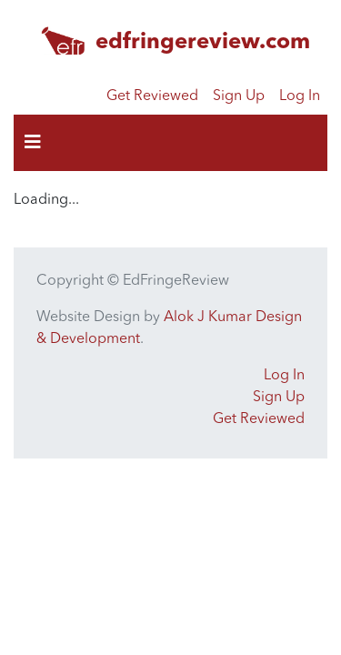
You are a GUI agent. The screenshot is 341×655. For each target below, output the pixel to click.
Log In (299, 96)
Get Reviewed (152, 96)
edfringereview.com (202, 43)
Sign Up (239, 96)
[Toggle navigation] (33, 143)
